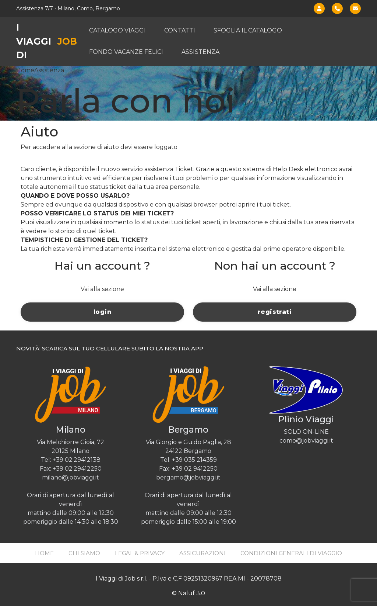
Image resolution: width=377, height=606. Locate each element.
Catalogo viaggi (117, 30)
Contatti (179, 30)
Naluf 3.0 (191, 593)
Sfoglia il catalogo (248, 30)
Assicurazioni (202, 553)
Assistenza (200, 51)
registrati (275, 311)
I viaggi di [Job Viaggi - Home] (46, 41)
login (102, 311)
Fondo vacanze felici (126, 51)
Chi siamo (84, 553)
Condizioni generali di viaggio (291, 553)
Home (25, 70)
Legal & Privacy (140, 553)
